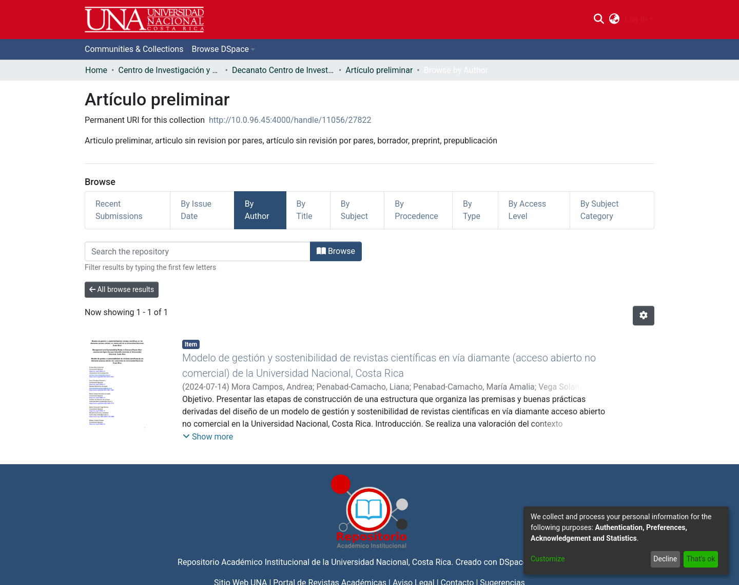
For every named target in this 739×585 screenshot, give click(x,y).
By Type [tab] (471, 210)
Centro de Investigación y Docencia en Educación (169, 70)
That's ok (700, 559)
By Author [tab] (257, 210)
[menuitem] (614, 19)
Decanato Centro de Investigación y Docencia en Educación (283, 70)
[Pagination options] (643, 315)
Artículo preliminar (379, 70)
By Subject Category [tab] (599, 210)
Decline (665, 559)
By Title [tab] (305, 210)
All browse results (121, 289)
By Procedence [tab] (416, 210)
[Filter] (197, 251)
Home (96, 70)
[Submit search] (598, 19)
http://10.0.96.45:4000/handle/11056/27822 (290, 120)
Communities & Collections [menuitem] (134, 49)
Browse (336, 251)
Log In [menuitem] (636, 19)
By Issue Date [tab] (196, 210)
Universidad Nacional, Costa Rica (391, 562)
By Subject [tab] (354, 210)
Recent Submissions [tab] (119, 210)
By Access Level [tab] (528, 210)
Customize (548, 559)
